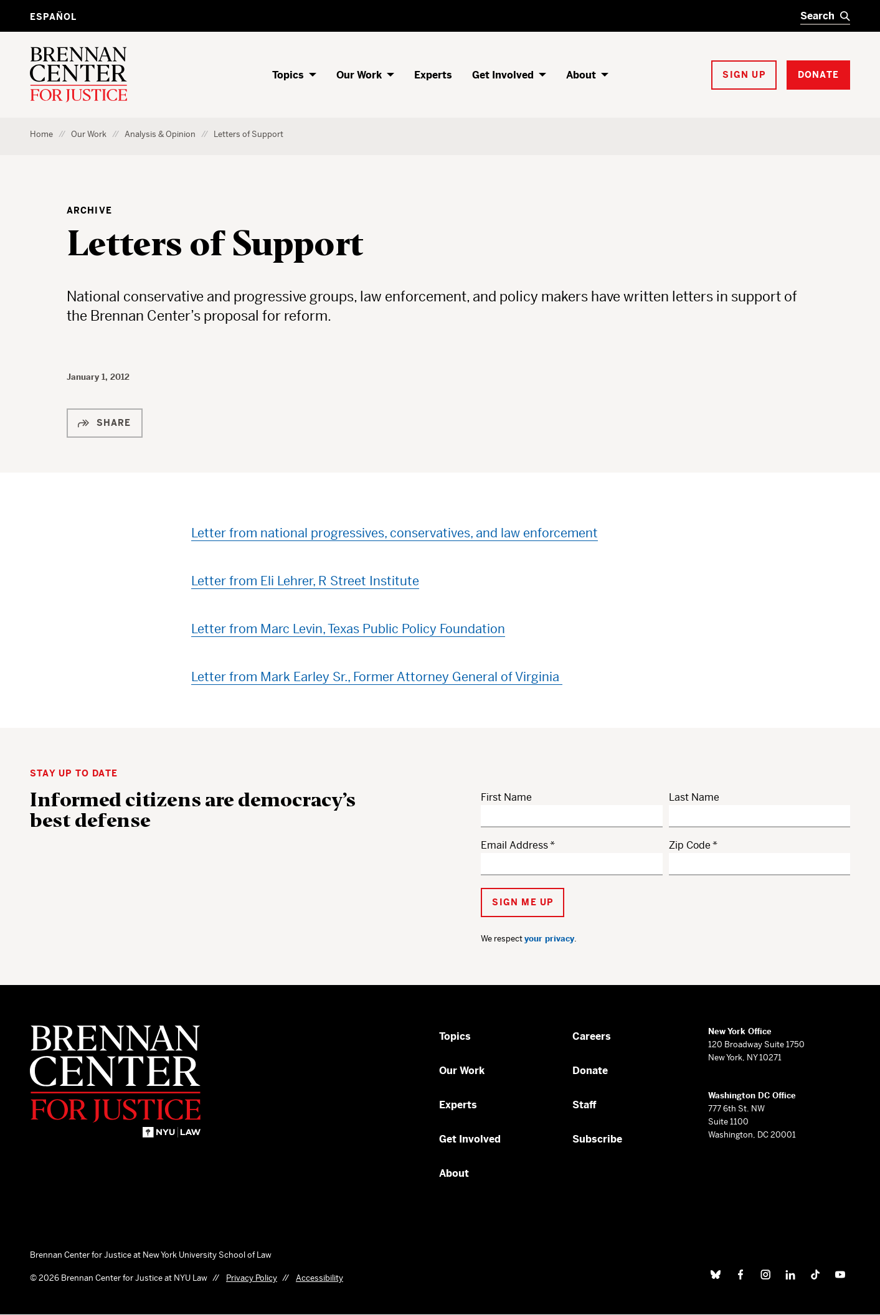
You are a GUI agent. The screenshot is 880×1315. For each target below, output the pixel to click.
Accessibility (319, 1278)
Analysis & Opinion (160, 134)
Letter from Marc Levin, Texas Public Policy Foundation (348, 629)
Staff (584, 1104)
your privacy (549, 938)
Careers (591, 1036)
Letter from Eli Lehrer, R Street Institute (305, 581)
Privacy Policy (251, 1278)
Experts (433, 75)
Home (41, 134)
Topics (288, 75)
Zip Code (690, 845)
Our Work (359, 75)
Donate (590, 1070)
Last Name (694, 797)
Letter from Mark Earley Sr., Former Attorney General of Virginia (376, 677)
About (581, 75)
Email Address (514, 845)
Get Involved (503, 75)
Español (53, 16)
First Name (506, 797)
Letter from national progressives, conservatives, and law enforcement (394, 533)
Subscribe (597, 1139)
